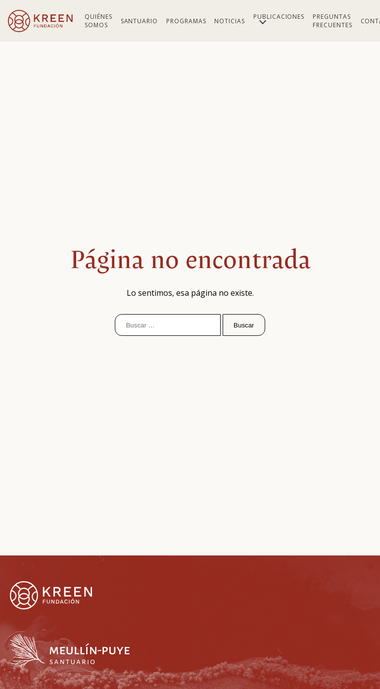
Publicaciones (278, 16)
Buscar (244, 325)
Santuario (139, 21)
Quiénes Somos (98, 20)
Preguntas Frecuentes (332, 20)
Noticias (229, 21)
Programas (186, 21)
